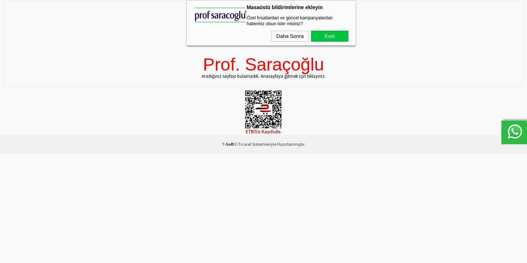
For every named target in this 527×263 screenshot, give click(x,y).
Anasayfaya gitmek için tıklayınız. (293, 76)
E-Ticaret (243, 144)
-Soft (228, 144)
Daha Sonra (290, 36)
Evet (330, 36)
